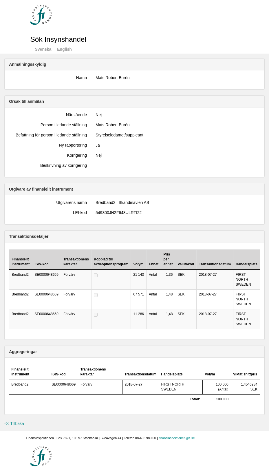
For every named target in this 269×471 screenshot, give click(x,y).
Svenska (43, 49)
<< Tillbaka (14, 423)
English (64, 49)
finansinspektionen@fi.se (177, 438)
